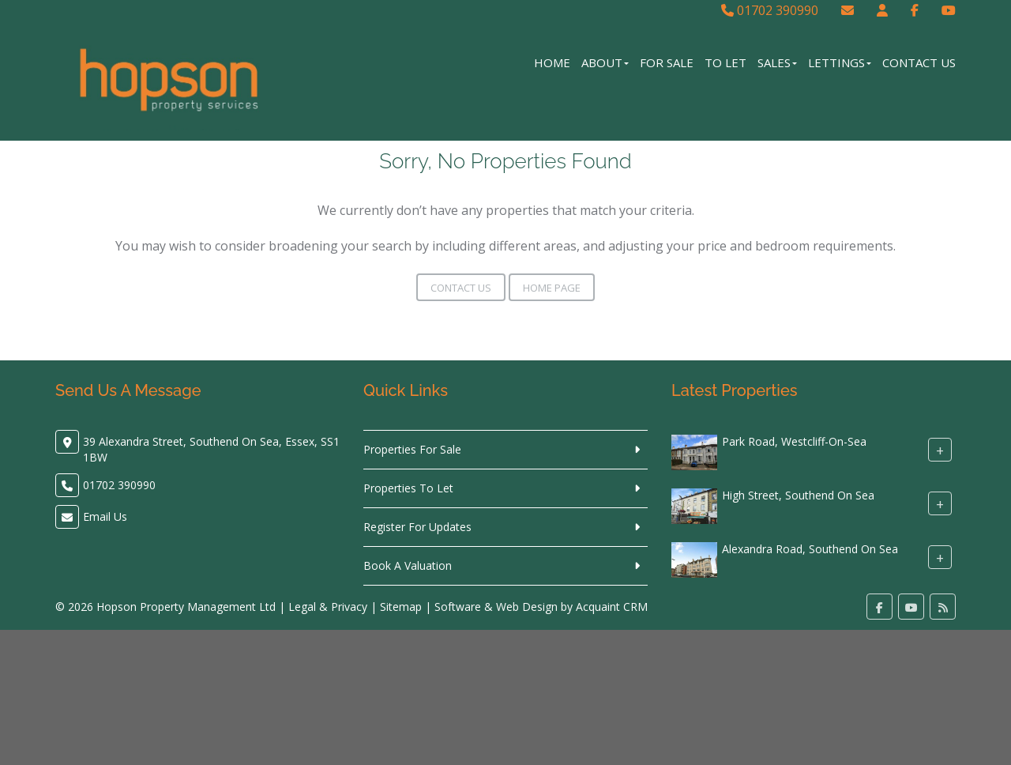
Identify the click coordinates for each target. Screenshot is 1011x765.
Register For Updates (417, 526)
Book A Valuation (407, 565)
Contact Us (919, 62)
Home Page (552, 288)
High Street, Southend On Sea (798, 495)
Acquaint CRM (612, 606)
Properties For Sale (412, 449)
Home (552, 62)
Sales (777, 62)
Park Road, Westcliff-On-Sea (794, 441)
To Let (725, 62)
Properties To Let (408, 488)
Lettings (839, 62)
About (605, 62)
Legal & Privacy (327, 606)
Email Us (105, 516)
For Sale (666, 62)
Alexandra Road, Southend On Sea (810, 548)
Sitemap (401, 606)
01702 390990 (769, 10)
